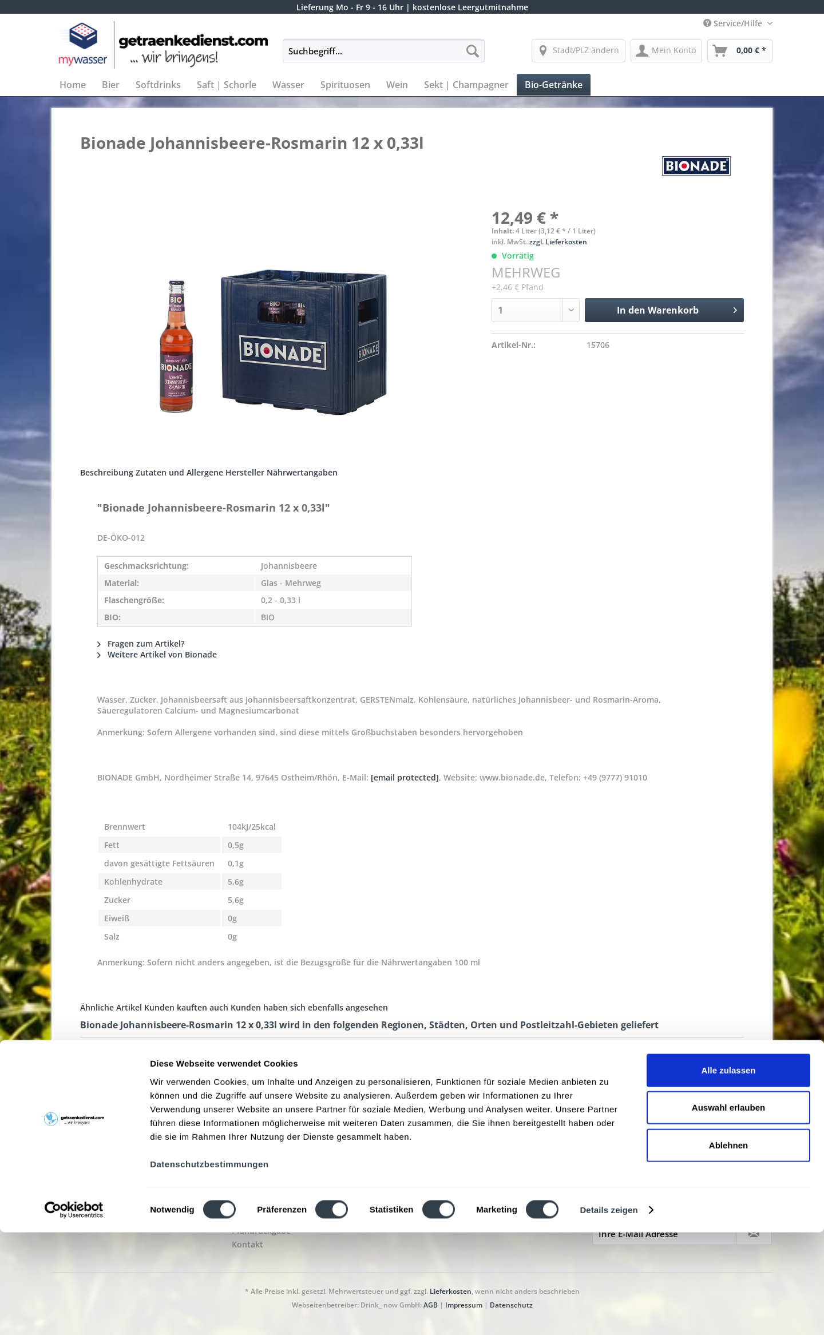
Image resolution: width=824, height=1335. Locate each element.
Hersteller (244, 472)
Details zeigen (608, 1312)
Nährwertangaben (302, 472)
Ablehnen (728, 1247)
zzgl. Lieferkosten (558, 242)
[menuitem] (384, 56)
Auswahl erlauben (728, 1210)
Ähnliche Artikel (111, 1007)
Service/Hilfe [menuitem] (733, 23)
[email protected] (405, 777)
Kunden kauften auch (186, 1007)
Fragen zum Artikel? (140, 643)
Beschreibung (106, 472)
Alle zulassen (728, 1172)
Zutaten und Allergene (179, 472)
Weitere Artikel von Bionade (157, 654)
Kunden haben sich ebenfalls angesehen (309, 1007)
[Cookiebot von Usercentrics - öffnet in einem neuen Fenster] (74, 1312)
